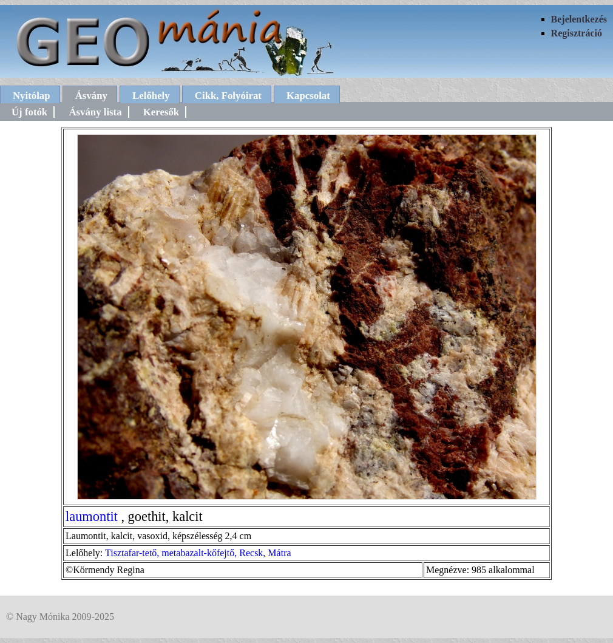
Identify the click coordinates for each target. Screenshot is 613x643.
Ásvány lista (95, 112)
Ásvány (91, 95)
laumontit (92, 516)
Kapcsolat (308, 95)
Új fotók (29, 112)
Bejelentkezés (579, 19)
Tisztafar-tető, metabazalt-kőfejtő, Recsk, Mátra (198, 553)
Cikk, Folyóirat (228, 95)
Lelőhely (151, 95)
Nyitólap (31, 95)
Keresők (161, 112)
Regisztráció (576, 33)
